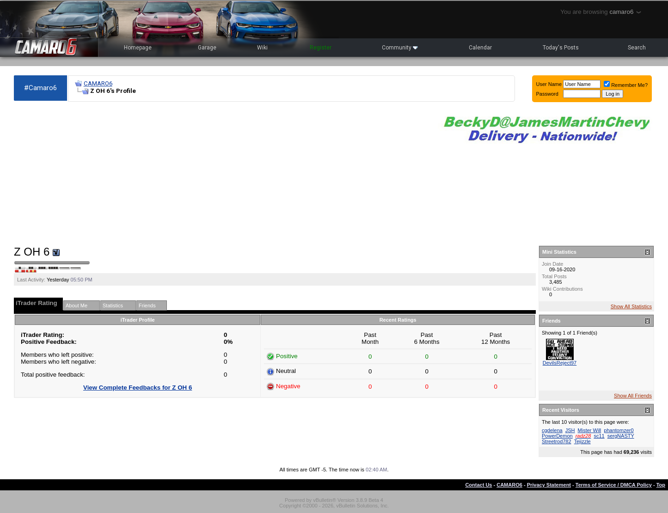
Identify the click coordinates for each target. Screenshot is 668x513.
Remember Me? (626, 85)
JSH (570, 430)
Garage (207, 47)
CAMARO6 (98, 83)
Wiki (262, 47)
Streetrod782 (556, 441)
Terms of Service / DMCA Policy (614, 485)
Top (660, 485)
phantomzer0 (618, 430)
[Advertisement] (221, 173)
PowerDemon (557, 436)
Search (637, 47)
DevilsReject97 (559, 363)
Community (400, 47)
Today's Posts (561, 47)
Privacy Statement (549, 485)
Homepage (138, 47)
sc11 (599, 436)
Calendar (480, 47)
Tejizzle (582, 441)
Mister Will (589, 430)
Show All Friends (633, 395)
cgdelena (552, 430)
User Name (549, 84)
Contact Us (478, 485)
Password (547, 94)
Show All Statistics (631, 306)
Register (320, 47)
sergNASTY (620, 436)
